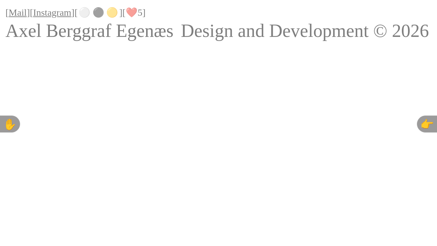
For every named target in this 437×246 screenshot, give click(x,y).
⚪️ (84, 12)
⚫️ (98, 12)
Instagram (52, 12)
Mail (18, 12)
